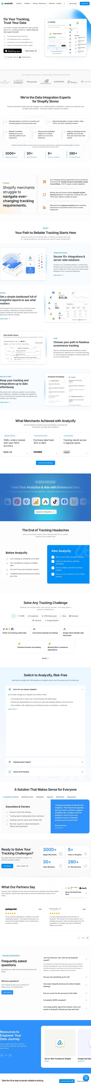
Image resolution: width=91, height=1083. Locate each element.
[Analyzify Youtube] (2, 1069)
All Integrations (37, 1071)
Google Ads (33, 616)
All (13, 616)
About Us (52, 3)
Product (19, 3)
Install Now (84, 3)
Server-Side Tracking (39, 1063)
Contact (58, 3)
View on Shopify (57, 1060)
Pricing (35, 3)
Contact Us (55, 1057)
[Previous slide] (2, 1011)
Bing (63, 616)
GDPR (21, 616)
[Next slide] (10, 1011)
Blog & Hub (75, 1054)
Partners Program (57, 1065)
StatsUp (74, 1069)
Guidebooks (75, 1056)
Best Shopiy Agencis (78, 1061)
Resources (43, 3)
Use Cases (36, 1054)
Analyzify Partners (57, 1068)
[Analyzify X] (7, 1069)
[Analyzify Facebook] (15, 1069)
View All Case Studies (45, 463)
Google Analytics (51, 620)
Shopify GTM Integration (40, 1068)
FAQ (53, 1074)
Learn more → (12, 709)
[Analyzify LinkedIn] (11, 1069)
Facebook (73, 616)
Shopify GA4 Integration (40, 1065)
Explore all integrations (45, 512)
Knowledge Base (77, 1059)
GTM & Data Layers (49, 616)
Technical (37, 620)
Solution (28, 3)
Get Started (7, 822)
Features (35, 1057)
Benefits (35, 1060)
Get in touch (7, 948)
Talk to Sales (73, 3)
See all (45, 658)
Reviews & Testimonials (59, 1063)
